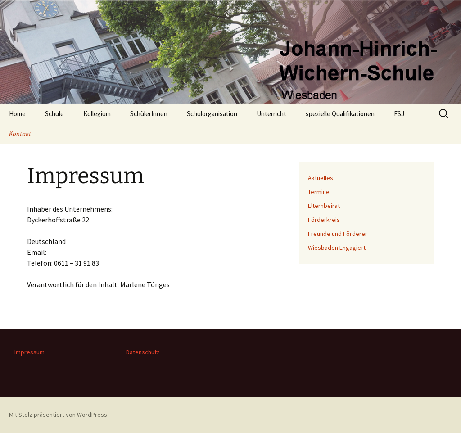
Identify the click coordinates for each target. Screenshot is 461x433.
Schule (54, 113)
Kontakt (20, 134)
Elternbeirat (324, 206)
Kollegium (97, 113)
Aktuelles (320, 178)
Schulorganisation (212, 113)
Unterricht (271, 113)
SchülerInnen (148, 113)
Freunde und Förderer (337, 234)
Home (17, 113)
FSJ (399, 113)
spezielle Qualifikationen (340, 113)
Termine (319, 192)
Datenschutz (143, 352)
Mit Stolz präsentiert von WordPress (58, 414)
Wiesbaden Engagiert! (337, 248)
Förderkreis (324, 220)
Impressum (29, 352)
